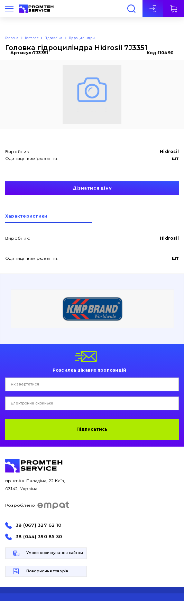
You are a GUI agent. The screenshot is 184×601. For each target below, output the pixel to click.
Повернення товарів (47, 571)
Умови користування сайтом (54, 553)
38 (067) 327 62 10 (38, 525)
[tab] (48, 218)
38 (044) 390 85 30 (39, 536)
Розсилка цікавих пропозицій (89, 370)
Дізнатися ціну (92, 188)
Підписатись (92, 429)
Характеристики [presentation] (26, 216)
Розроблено (37, 505)
